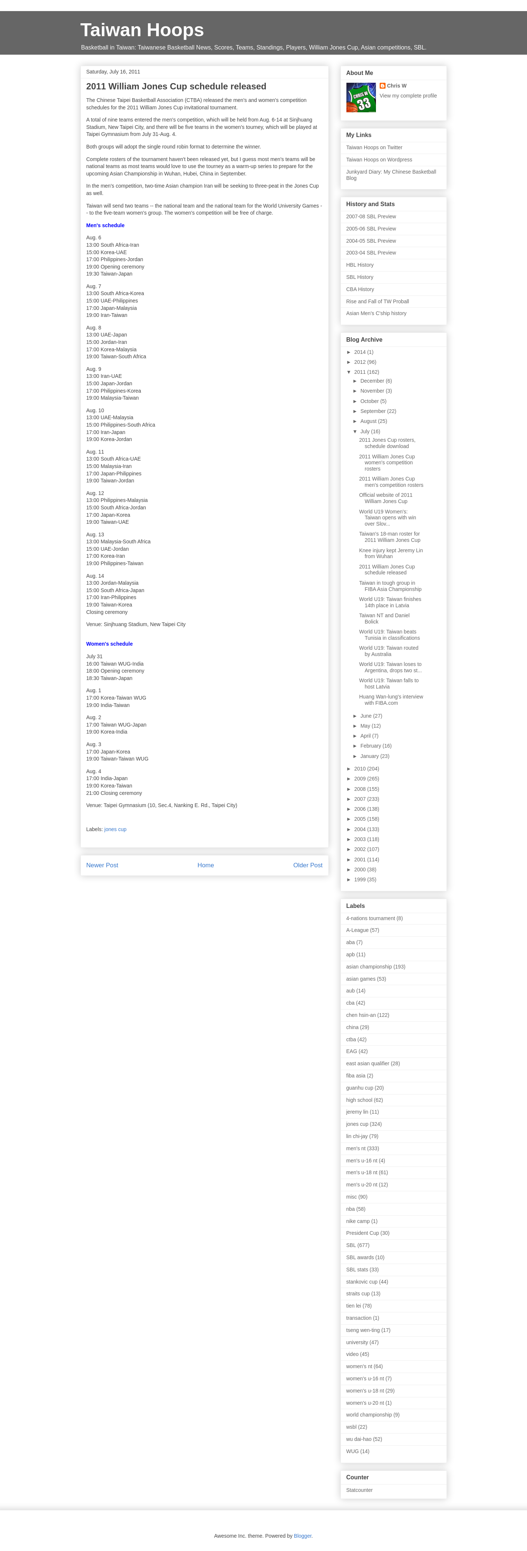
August (369, 421)
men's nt (356, 1148)
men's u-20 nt (361, 1185)
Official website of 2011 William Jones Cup (386, 498)
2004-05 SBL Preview (371, 241)
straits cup (358, 1294)
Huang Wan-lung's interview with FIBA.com (391, 700)
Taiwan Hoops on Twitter (374, 147)
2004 (360, 829)
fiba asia (356, 1076)
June (366, 716)
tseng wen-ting (363, 1330)
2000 (360, 869)
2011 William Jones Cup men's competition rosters (391, 482)
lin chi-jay (357, 1136)
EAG (351, 1051)
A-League (357, 930)
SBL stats (357, 1269)
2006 (360, 809)
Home (206, 865)
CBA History (360, 289)
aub (350, 991)
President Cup (362, 1233)
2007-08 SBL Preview (371, 216)
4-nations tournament (370, 918)
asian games (361, 979)
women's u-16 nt (365, 1378)
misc (351, 1197)
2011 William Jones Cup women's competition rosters (387, 463)
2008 (360, 789)
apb (350, 954)
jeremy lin (357, 1112)
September (373, 411)
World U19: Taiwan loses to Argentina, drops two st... (390, 667)
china (352, 1027)
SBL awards (360, 1257)
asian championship (369, 967)
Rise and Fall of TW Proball (377, 301)
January (370, 756)
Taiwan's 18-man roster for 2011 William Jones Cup (389, 537)
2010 (360, 769)
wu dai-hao (359, 1439)
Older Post (307, 865)
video (352, 1354)
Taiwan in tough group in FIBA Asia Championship (390, 586)
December (373, 381)
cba (350, 1003)
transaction (359, 1318)
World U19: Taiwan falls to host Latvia (388, 683)
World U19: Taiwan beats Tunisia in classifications (389, 635)
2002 (360, 849)
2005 (360, 819)
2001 (360, 859)
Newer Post (102, 865)
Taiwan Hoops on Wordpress (379, 160)
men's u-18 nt (361, 1172)
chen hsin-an (361, 1015)
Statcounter (359, 1490)
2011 (360, 372)
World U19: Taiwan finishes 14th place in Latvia (390, 602)
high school (359, 1100)
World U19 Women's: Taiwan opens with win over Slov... (387, 518)
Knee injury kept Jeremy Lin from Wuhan (391, 553)
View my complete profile (408, 96)
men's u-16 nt (361, 1161)
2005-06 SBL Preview (371, 229)
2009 (360, 779)
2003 (360, 839)
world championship (369, 1415)
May (366, 726)
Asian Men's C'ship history (376, 313)
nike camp (358, 1221)
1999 (360, 879)
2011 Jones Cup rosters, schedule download (387, 443)
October (370, 401)
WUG (352, 1451)
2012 (360, 362)
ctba (351, 1039)
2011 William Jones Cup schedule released (387, 570)
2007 (360, 799)
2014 (360, 352)
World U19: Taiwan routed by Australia (388, 651)
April (366, 736)
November (373, 391)
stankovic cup (362, 1282)
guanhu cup (359, 1088)
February (371, 746)
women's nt (359, 1366)
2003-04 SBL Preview (371, 253)
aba (350, 942)
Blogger (302, 1536)
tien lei (353, 1306)
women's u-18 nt (365, 1391)
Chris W (397, 86)
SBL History (359, 277)
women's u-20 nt (365, 1403)
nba (350, 1209)
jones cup (116, 829)
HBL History (360, 265)
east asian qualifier (368, 1063)
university (357, 1342)
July (365, 431)
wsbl (351, 1427)
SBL (351, 1245)
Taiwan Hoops (142, 30)
